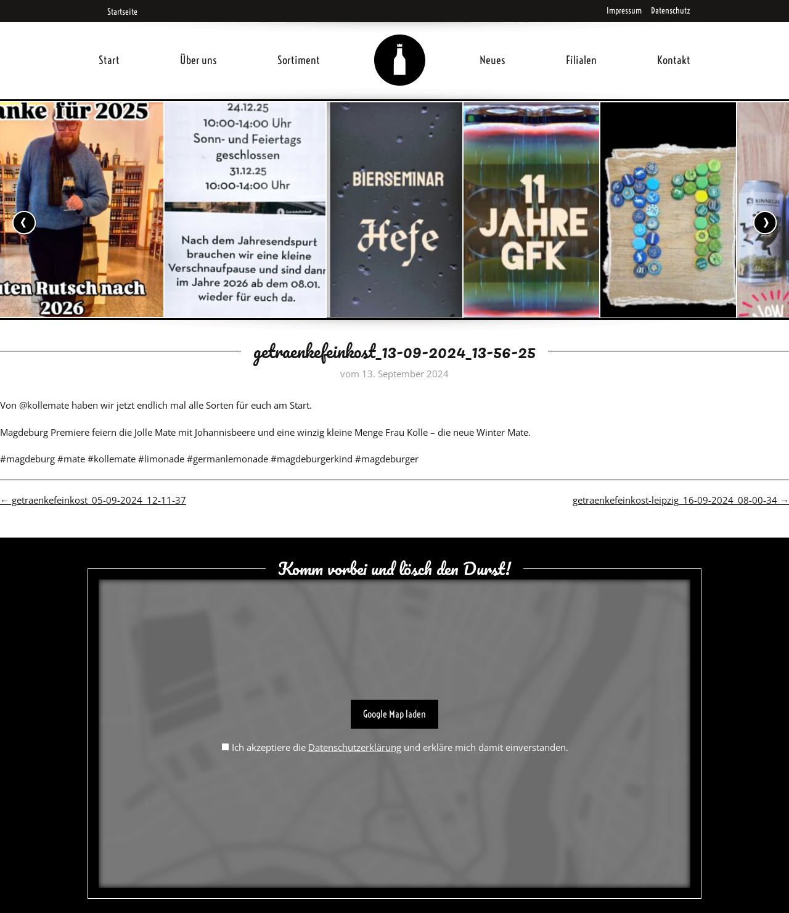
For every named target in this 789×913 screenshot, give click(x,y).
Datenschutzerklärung (354, 747)
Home (400, 45)
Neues (492, 60)
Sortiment (298, 60)
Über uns (198, 60)
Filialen (581, 60)
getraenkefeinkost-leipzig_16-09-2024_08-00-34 (681, 500)
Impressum (624, 10)
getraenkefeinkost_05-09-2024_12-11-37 (93, 500)
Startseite (118, 11)
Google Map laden (394, 714)
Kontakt (673, 60)
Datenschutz (670, 10)
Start (109, 60)
